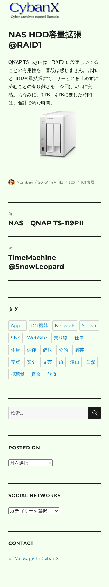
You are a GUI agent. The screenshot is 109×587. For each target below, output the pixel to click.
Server (89, 325)
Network (65, 325)
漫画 (74, 362)
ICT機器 (87, 182)
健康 (47, 350)
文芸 (47, 362)
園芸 (79, 350)
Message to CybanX (36, 558)
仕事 (79, 337)
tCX (72, 182)
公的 (63, 350)
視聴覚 (18, 374)
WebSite (37, 337)
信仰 (31, 350)
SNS (15, 337)
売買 (15, 362)
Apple (17, 325)
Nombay (25, 182)
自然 (90, 362)
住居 (15, 350)
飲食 (52, 374)
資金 (36, 374)
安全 (31, 362)
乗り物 (61, 337)
